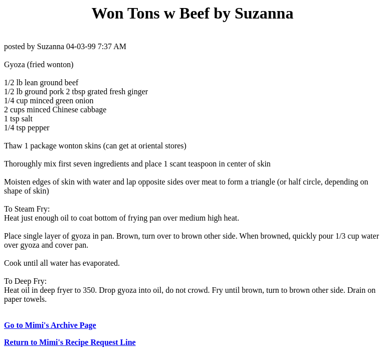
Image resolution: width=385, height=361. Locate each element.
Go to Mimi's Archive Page (50, 325)
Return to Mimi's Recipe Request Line (70, 342)
